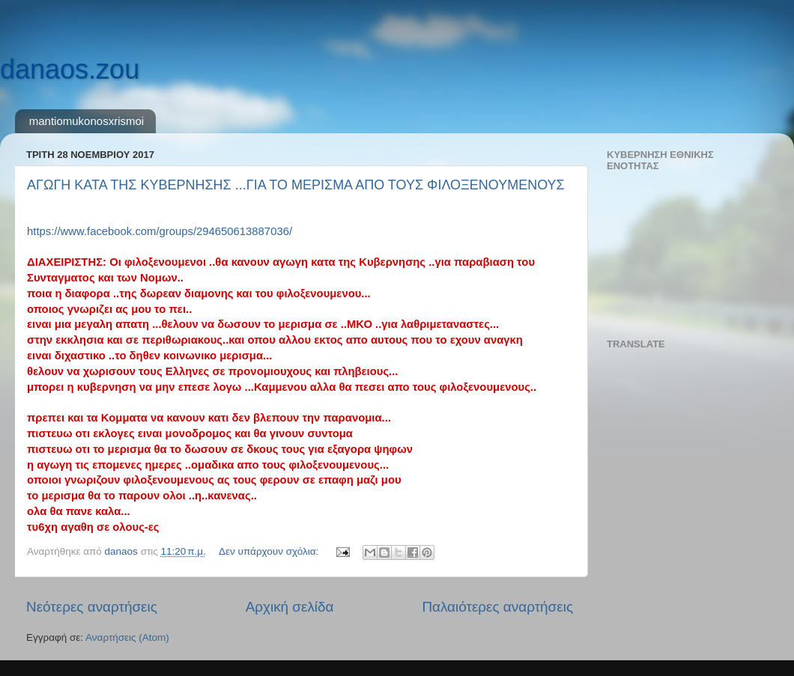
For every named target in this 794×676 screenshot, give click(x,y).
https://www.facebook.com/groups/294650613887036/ (159, 231)
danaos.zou (69, 69)
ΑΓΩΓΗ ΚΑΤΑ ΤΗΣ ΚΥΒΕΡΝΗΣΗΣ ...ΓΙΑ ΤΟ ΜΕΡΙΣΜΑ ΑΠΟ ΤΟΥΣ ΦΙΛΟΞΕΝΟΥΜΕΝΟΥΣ (296, 184)
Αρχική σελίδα (290, 607)
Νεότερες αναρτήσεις (91, 607)
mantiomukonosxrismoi (86, 121)
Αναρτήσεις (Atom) (127, 637)
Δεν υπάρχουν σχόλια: (270, 551)
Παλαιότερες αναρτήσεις (497, 607)
